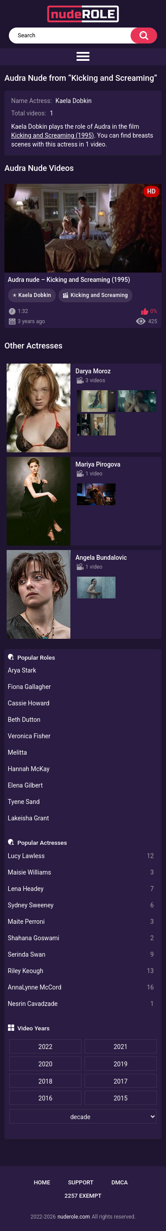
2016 (45, 1098)
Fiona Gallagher (29, 686)
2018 (45, 1081)
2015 (120, 1098)
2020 (45, 1064)
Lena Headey (81, 889)
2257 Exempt (83, 1195)
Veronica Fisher (29, 736)
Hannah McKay (29, 768)
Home (42, 1182)
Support (81, 1182)
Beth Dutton (24, 719)
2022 (45, 1046)
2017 (120, 1081)
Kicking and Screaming (99, 295)
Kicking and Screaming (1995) (52, 135)
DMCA (120, 1182)
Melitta (17, 752)
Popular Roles (36, 657)
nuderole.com (74, 1217)
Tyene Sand (24, 801)
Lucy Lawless (81, 856)
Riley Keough (81, 971)
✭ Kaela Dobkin (31, 295)
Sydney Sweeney (81, 905)
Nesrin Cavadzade (81, 1004)
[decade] (83, 1116)
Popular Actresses (42, 842)
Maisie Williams (81, 872)
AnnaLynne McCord (81, 987)
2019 (120, 1064)
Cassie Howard (29, 703)
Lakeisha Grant (28, 818)
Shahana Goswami (81, 938)
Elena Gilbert (25, 785)
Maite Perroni (81, 922)
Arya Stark (22, 670)
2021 (120, 1046)
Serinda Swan (81, 954)
